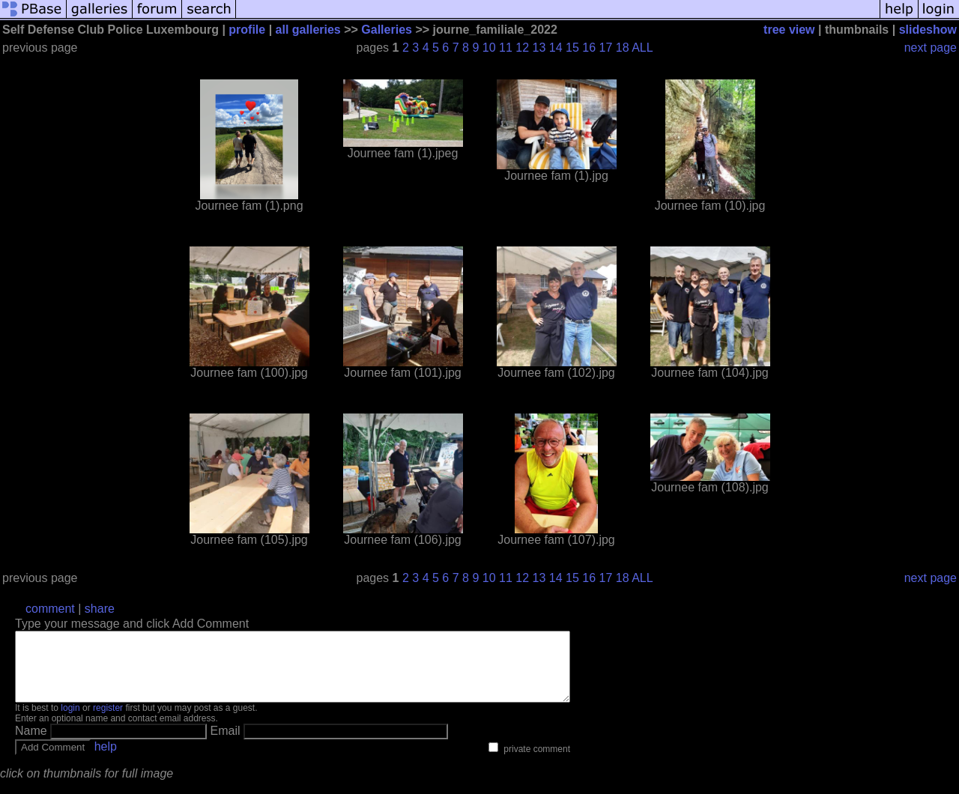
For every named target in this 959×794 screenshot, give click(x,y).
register (108, 721)
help (105, 760)
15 (572, 47)
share (100, 608)
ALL (642, 47)
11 (505, 47)
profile (247, 29)
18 (622, 47)
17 (606, 47)
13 (539, 47)
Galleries (386, 29)
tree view (788, 29)
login (70, 721)
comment (50, 608)
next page (930, 47)
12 (522, 47)
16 (589, 47)
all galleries (308, 29)
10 (489, 47)
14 (556, 47)
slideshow (928, 29)
